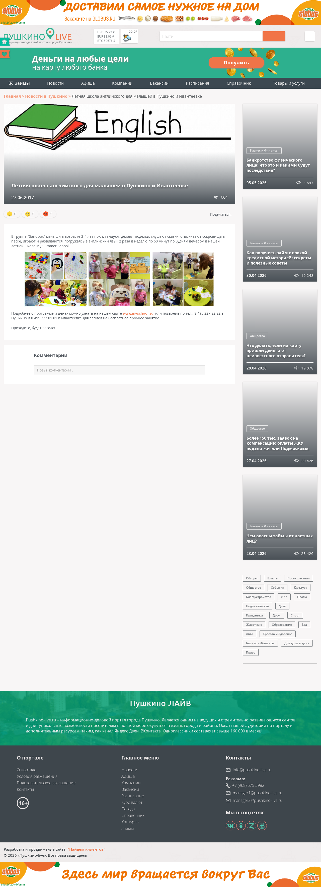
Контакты (25, 789)
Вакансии (159, 83)
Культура (300, 587)
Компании (122, 83)
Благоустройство (258, 597)
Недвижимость (257, 606)
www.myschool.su (138, 313)
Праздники (254, 615)
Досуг (277, 615)
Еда (304, 624)
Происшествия (298, 578)
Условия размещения (37, 776)
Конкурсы (130, 822)
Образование (282, 624)
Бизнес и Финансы (264, 150)
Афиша (88, 83)
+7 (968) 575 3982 (248, 785)
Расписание (132, 796)
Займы (127, 828)
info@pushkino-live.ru (252, 770)
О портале (26, 770)
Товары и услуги (289, 83)
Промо (302, 597)
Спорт (295, 615)
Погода (128, 809)
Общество (257, 336)
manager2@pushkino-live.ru (257, 800)
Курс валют (131, 802)
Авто (249, 634)
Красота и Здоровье (277, 634)
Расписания (197, 83)
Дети (282, 606)
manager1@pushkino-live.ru (257, 793)
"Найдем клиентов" (86, 849)
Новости (55, 83)
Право (250, 652)
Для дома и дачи (296, 643)
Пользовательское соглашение (46, 783)
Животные (254, 624)
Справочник (239, 83)
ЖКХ (284, 597)
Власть (272, 578)
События (277, 587)
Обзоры (252, 578)
